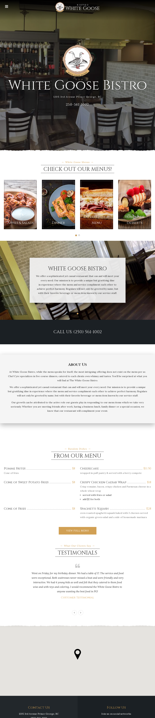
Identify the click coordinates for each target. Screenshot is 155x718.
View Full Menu (77, 530)
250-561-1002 (77, 104)
